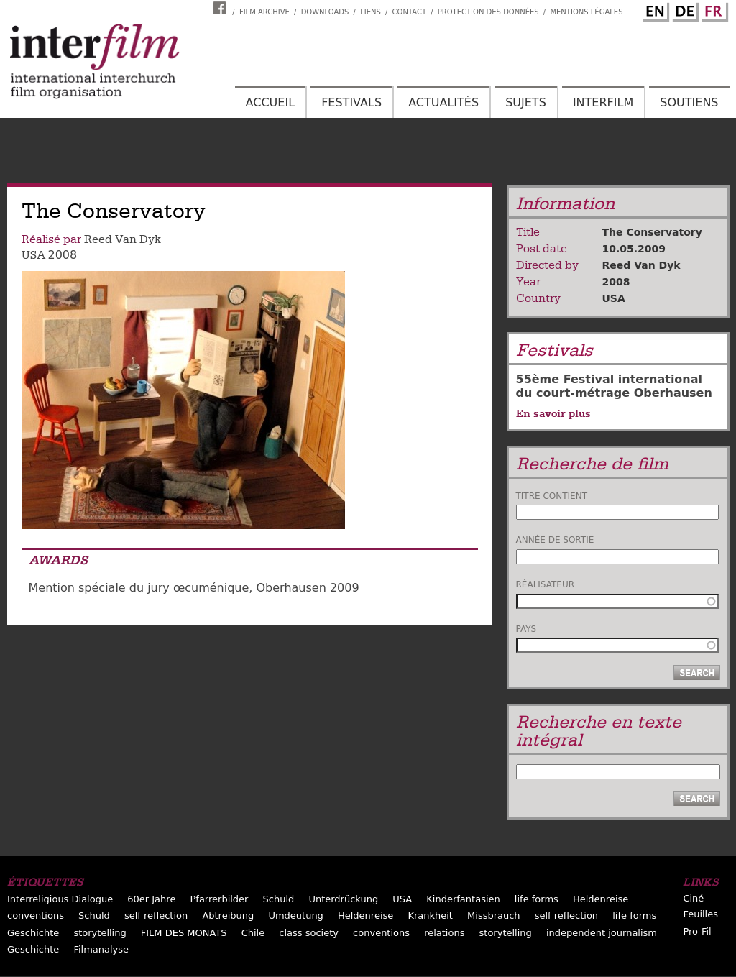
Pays (526, 629)
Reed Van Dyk (122, 239)
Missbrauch (493, 915)
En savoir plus (553, 413)
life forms (536, 899)
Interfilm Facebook (221, 7)
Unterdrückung (343, 899)
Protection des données (488, 12)
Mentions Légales (586, 12)
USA (33, 255)
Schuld (279, 899)
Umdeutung (295, 915)
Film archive (264, 12)
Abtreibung (228, 915)
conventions (35, 915)
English (654, 9)
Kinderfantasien (463, 899)
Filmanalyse (101, 949)
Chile (253, 932)
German (683, 9)
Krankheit (430, 915)
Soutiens (689, 102)
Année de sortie (555, 540)
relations (444, 932)
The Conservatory (652, 232)
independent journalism (601, 932)
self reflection (156, 915)
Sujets (525, 102)
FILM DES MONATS (184, 932)
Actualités (443, 102)
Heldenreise (600, 899)
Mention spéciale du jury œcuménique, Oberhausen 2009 (194, 588)
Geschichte (33, 932)
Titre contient (552, 496)
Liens (370, 12)
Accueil (270, 102)
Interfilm (603, 102)
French (713, 9)
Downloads (325, 12)
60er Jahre (151, 899)
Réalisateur (545, 584)
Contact (409, 12)
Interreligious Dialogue (60, 899)
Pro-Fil (697, 931)
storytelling (99, 932)
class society (309, 932)
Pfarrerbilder (219, 899)
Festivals (351, 102)
